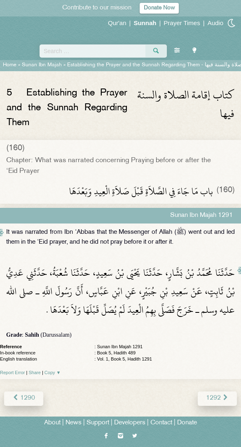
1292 (217, 398)
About (52, 423)
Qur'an (117, 22)
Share (35, 372)
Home (9, 65)
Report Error (12, 372)
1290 (23, 398)
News (74, 423)
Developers (129, 423)
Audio (215, 22)
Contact (161, 423)
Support (98, 423)
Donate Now (159, 8)
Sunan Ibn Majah (42, 65)
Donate (187, 423)
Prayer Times (182, 22)
